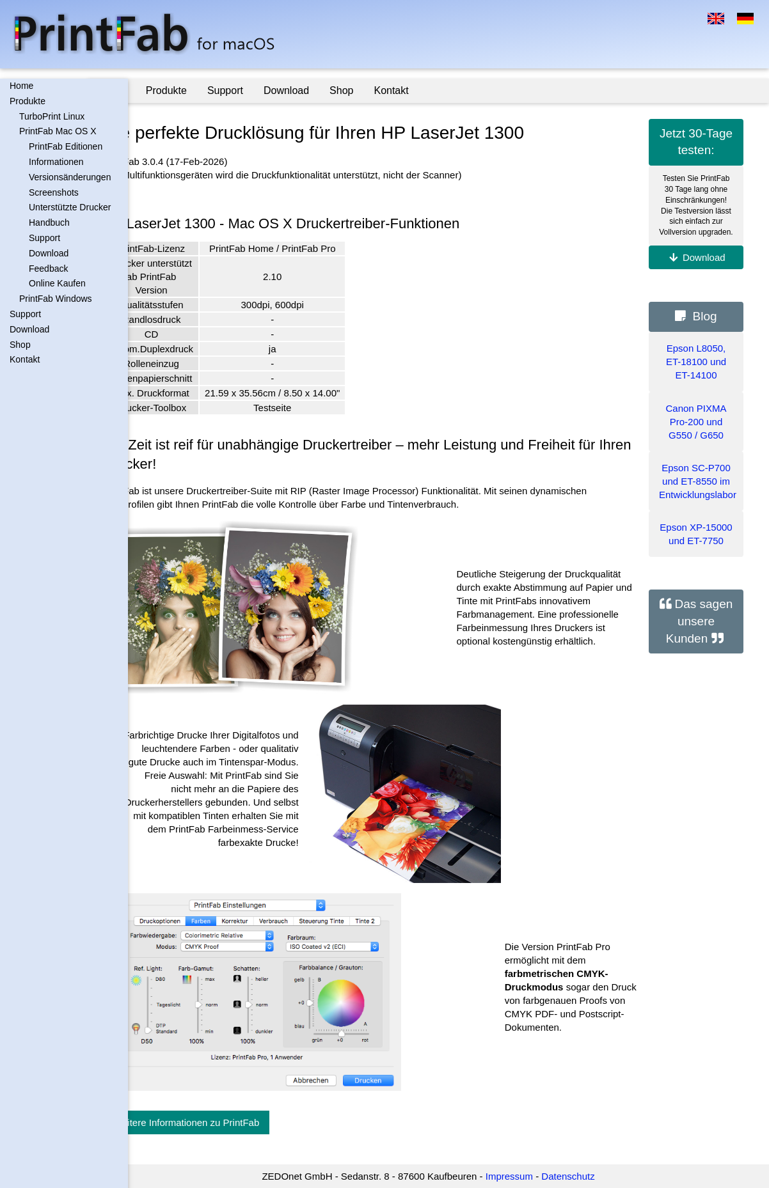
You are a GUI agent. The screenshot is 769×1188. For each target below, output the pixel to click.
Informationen (56, 162)
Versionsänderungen (70, 177)
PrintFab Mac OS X (58, 131)
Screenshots (54, 192)
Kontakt (25, 359)
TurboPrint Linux (51, 116)
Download (48, 253)
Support (44, 238)
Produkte (27, 101)
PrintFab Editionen (65, 146)
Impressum (529, 1176)
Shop (20, 345)
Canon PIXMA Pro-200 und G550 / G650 (695, 422)
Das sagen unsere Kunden (699, 621)
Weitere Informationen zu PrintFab (226, 1122)
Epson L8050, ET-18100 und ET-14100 (696, 361)
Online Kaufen (57, 283)
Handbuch (49, 222)
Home (21, 86)
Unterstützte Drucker (70, 207)
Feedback (48, 268)
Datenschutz (588, 1176)
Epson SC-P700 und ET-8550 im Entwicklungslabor (697, 481)
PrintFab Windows (55, 298)
